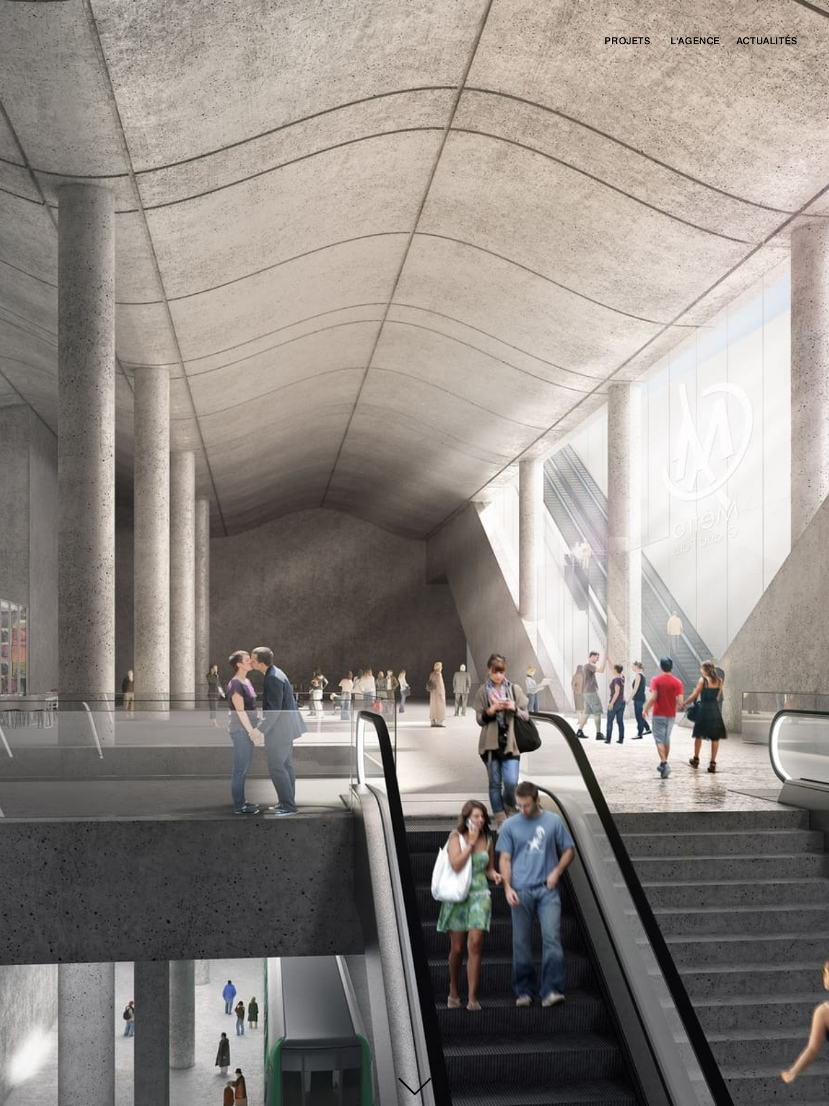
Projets (627, 40)
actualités (767, 40)
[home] (132, 45)
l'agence (695, 40)
